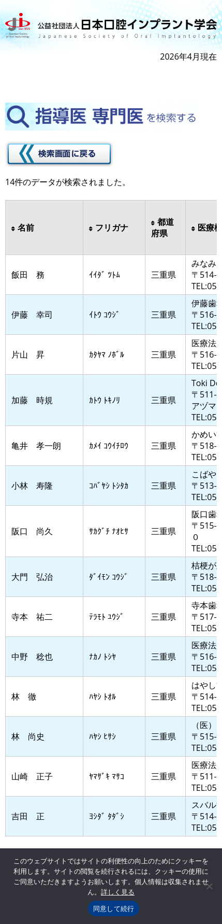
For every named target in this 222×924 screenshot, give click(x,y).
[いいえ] (209, 886)
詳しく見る (118, 892)
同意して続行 (114, 909)
